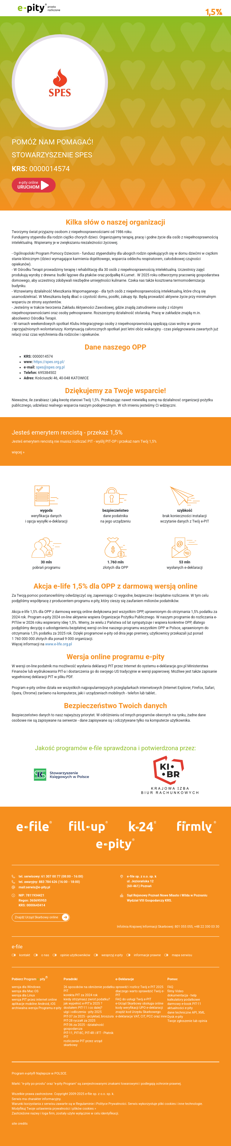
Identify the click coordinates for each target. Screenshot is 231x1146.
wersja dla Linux (23, 995)
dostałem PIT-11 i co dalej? (83, 1008)
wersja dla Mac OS (25, 991)
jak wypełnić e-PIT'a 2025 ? (83, 1003)
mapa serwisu (182, 955)
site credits (20, 1124)
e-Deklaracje (125, 979)
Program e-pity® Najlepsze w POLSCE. (39, 1073)
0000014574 (41, 169)
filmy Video (175, 991)
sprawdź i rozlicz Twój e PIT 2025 (139, 987)
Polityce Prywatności (111, 1104)
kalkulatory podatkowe (184, 1000)
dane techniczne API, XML (186, 1012)
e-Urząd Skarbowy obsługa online (139, 1003)
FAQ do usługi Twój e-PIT (133, 999)
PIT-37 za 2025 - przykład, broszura (89, 1016)
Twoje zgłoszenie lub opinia (187, 1021)
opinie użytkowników (75, 955)
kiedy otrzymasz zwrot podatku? (87, 999)
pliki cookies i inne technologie (180, 1104)
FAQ (171, 987)
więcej (17, 452)
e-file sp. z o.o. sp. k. (99, 1094)
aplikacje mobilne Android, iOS (33, 1004)
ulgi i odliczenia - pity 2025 (83, 1012)
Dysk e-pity (175, 1017)
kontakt (24, 955)
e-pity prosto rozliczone (38, 8)
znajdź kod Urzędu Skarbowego (138, 1012)
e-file (17, 947)
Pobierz (30, 978)
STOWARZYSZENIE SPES (52, 155)
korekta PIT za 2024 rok (81, 995)
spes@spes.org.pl (50, 367)
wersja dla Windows (26, 987)
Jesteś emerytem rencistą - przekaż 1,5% (67, 432)
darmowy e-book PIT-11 (184, 1004)
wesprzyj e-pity (112, 955)
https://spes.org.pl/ (49, 362)
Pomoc (173, 979)
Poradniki (71, 979)
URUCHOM (28, 185)
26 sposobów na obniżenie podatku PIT (89, 989)
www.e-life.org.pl (58, 644)
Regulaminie (85, 1104)
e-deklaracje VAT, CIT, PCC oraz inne (141, 1016)
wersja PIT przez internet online (34, 1000)
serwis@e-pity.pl (38, 887)
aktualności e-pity (180, 1008)
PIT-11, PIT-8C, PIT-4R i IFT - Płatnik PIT (89, 1035)
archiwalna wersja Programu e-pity (36, 1008)
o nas (45, 955)
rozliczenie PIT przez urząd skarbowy (83, 1043)
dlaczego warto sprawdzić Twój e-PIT (140, 993)
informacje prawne (147, 955)
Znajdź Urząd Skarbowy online (36, 917)
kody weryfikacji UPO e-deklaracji (139, 1008)
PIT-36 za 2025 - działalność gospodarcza (84, 1027)
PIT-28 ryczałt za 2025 (80, 1021)
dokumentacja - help (182, 995)
